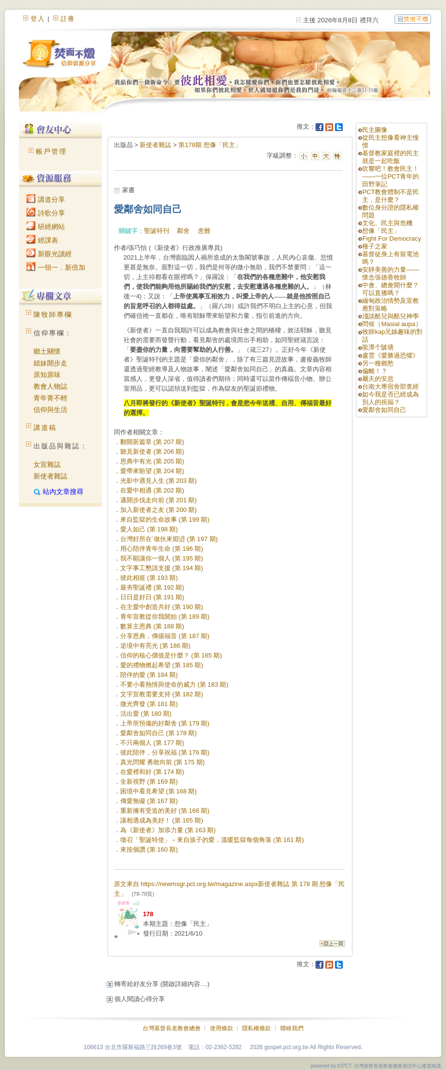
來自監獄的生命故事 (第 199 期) (164, 519)
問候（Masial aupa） (391, 324)
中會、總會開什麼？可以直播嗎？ (390, 288)
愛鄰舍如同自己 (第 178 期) (158, 733)
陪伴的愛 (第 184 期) (149, 674)
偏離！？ (374, 371)
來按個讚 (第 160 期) (149, 849)
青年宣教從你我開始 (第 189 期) (164, 616)
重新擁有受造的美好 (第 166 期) (164, 810)
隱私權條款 (256, 1028)
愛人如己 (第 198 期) (149, 529)
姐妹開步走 (50, 363)
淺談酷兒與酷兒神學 (390, 316)
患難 (204, 230)
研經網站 (45, 226)
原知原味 (47, 375)
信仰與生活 (50, 409)
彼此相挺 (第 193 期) (149, 577)
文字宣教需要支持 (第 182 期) (161, 694)
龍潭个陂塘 (378, 347)
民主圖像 (374, 129)
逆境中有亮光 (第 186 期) (155, 645)
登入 (38, 18)
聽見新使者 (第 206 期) (152, 451)
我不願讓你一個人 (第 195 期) (161, 558)
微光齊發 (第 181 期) (149, 704)
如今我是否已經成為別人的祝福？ (390, 398)
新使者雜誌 (50, 476)
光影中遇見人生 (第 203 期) (158, 480)
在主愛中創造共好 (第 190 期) (161, 606)
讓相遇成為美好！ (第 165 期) (161, 820)
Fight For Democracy (391, 238)
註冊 (68, 18)
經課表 (42, 240)
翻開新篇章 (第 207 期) (152, 441)
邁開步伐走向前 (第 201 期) (158, 500)
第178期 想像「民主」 (209, 144)
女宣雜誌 (47, 464)
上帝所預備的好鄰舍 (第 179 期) (164, 723)
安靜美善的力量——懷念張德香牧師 (390, 273)
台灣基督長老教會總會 (172, 1028)
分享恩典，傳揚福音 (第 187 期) (164, 636)
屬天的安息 (378, 378)
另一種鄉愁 (378, 363)
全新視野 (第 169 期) (149, 781)
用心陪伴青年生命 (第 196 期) (161, 548)
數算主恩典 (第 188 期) (152, 626)
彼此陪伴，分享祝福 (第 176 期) (164, 752)
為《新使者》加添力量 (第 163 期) (168, 830)
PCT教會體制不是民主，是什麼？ (390, 195)
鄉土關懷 (47, 351)
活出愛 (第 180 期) (146, 713)
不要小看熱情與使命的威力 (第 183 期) (174, 684)
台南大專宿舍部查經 (390, 386)
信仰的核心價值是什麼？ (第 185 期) (171, 655)
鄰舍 (183, 230)
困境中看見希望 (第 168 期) (158, 791)
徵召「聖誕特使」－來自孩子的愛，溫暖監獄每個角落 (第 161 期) (212, 839)
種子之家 (374, 246)
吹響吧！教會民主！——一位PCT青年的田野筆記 (390, 176)
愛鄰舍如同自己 (384, 409)
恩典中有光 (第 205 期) (152, 461)
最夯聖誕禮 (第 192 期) (152, 587)
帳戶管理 (51, 151)
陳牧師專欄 (52, 314)
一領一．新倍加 (55, 267)
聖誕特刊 (156, 230)
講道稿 (45, 427)
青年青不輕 (50, 398)
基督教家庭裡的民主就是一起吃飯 (390, 157)
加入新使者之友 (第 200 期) (158, 509)
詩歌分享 (45, 213)
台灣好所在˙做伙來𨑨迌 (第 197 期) (169, 539)
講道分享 (45, 199)
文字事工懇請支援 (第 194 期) (161, 568)
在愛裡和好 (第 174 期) (152, 771)
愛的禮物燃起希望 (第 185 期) (161, 665)
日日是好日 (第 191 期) (152, 597)
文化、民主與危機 (387, 223)
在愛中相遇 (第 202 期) (152, 490)
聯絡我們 (291, 1028)
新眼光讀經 (49, 254)
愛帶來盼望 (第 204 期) (152, 471)
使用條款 (221, 1028)
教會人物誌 (50, 386)
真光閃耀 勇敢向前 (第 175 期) (162, 762)
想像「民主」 (381, 230)
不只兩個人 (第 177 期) (152, 742)
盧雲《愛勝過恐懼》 (390, 355)
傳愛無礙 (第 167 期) (149, 801)
